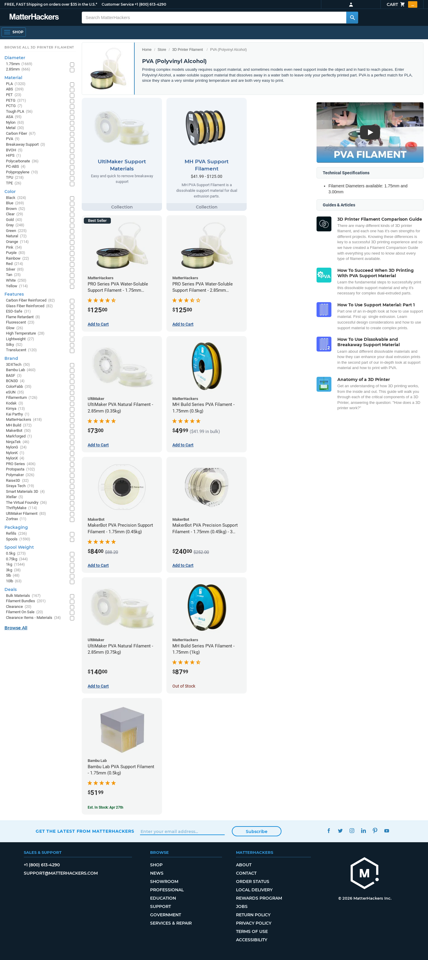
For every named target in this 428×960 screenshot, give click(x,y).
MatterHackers (24, 420)
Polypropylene (22, 172)
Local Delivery (254, 889)
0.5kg (16, 553)
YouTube (386, 830)
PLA (16, 84)
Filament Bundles (26, 601)
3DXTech (18, 365)
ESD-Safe (18, 311)
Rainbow (17, 258)
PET (13, 95)
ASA (14, 117)
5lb (13, 575)
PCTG (14, 106)
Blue (15, 203)
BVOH (14, 150)
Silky (14, 345)
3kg (13, 570)
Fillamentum (21, 398)
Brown (15, 209)
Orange (17, 242)
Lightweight (20, 339)
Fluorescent (20, 322)
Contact (246, 873)
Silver (15, 269)
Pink (14, 247)
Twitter (340, 830)
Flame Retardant (23, 317)
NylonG (16, 447)
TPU (15, 178)
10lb (14, 581)
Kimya (15, 409)
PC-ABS (16, 167)
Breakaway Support (25, 145)
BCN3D (15, 381)
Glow (14, 328)
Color (10, 191)
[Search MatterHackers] (352, 17)
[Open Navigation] (13, 32)
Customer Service (118, 4)
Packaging (16, 527)
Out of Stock (183, 686)
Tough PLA (19, 111)
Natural (16, 236)
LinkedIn (363, 830)
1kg (15, 564)
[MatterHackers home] (364, 874)
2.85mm (18, 69)
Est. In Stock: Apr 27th (105, 807)
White (16, 280)
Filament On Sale (24, 612)
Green (16, 231)
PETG (16, 100)
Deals (10, 589)
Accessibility (251, 939)
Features (14, 294)
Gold (14, 220)
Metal (15, 128)
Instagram (352, 830)
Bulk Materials (23, 596)
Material (13, 77)
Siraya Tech (20, 486)
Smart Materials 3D (25, 492)
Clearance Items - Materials (33, 618)
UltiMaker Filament (26, 514)
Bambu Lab (21, 370)
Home (147, 50)
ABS (15, 89)
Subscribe (257, 831)
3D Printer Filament (187, 50)
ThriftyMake (21, 508)
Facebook (328, 830)
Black (16, 198)
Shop (156, 865)
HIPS (13, 156)
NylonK (15, 453)
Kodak (14, 403)
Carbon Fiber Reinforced (30, 300)
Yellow (17, 286)
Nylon (15, 123)
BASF (14, 376)
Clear (14, 214)
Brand (11, 358)
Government (165, 914)
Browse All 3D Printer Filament (39, 47)
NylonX (15, 458)
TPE (13, 183)
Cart (402, 4)
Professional (167, 889)
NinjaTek (17, 442)
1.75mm (19, 64)
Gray (15, 225)
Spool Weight (19, 547)
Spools (18, 539)
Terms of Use (252, 931)
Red (14, 264)
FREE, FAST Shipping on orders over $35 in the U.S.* (50, 4)
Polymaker (20, 475)
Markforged (19, 436)
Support (160, 906)
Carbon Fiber (21, 134)
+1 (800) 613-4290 (150, 4)
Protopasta (20, 469)
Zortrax (16, 519)
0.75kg (17, 559)
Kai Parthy (17, 414)
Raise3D (17, 481)
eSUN (15, 392)
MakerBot (18, 431)
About (243, 865)
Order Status (252, 881)
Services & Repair (171, 923)
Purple (15, 253)
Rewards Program (259, 898)
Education (163, 898)
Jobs (242, 906)
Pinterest (375, 830)
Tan (13, 275)
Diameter (14, 57)
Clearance (19, 607)
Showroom (164, 881)
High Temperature (25, 333)
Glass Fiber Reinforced (29, 306)
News (156, 873)
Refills (16, 534)
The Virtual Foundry (26, 503)
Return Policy (253, 914)
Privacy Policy (253, 923)
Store (162, 50)
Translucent (21, 350)
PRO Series (21, 464)
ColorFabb (19, 387)
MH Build (19, 425)
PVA (13, 139)
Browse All (15, 627)
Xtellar (14, 497)
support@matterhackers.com (61, 873)
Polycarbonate (22, 161)
